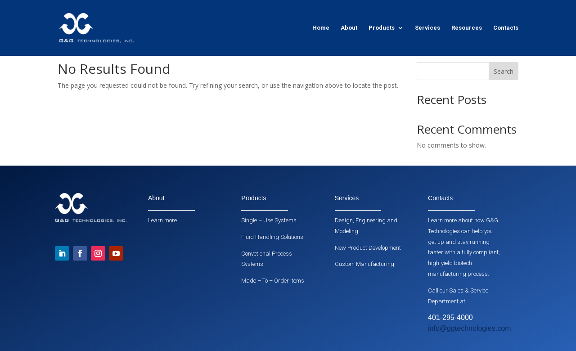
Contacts (505, 28)
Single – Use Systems (269, 220)
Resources (466, 28)
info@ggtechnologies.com (469, 328)
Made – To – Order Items (272, 280)
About (349, 28)
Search (503, 71)
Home (320, 28)
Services (427, 28)
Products (382, 28)
